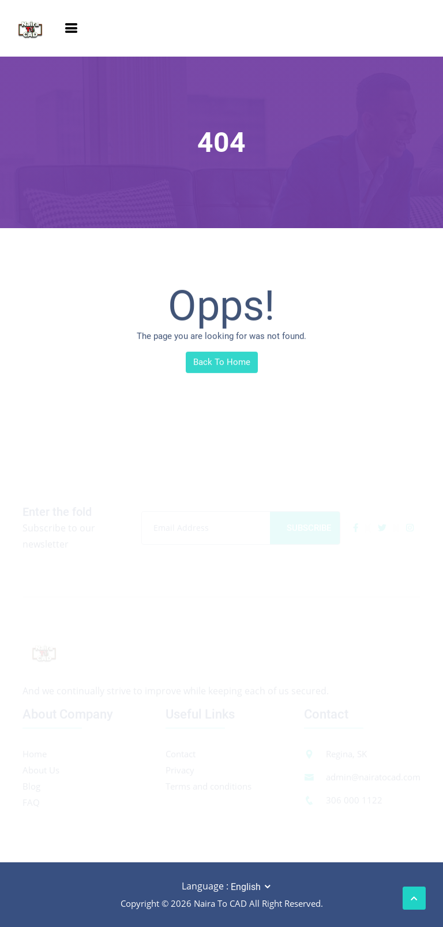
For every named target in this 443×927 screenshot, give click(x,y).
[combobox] (251, 886)
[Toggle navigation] (71, 28)
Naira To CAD (220, 903)
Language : (205, 886)
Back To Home (221, 363)
